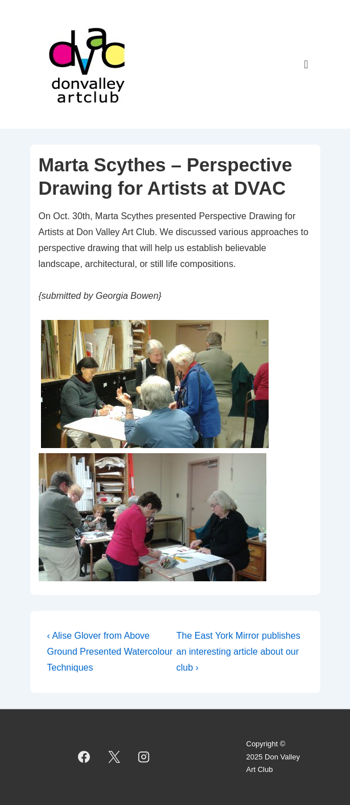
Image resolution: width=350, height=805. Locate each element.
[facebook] (83, 757)
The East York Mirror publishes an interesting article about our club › (238, 651)
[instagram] (144, 757)
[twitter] (114, 757)
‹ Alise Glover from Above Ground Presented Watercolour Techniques (110, 651)
